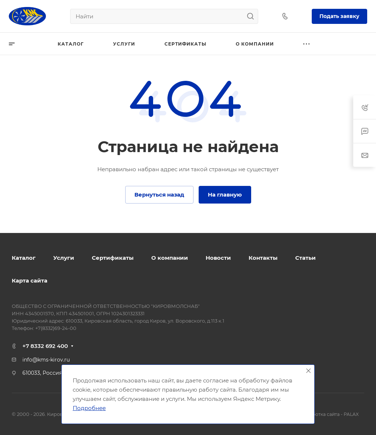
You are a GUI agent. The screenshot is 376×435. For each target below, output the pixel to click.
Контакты (263, 257)
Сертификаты (113, 257)
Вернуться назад (159, 194)
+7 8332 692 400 (45, 345)
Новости (218, 257)
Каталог (24, 257)
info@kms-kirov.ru (46, 359)
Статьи (305, 257)
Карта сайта (29, 280)
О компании (169, 257)
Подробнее (89, 408)
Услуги (63, 257)
